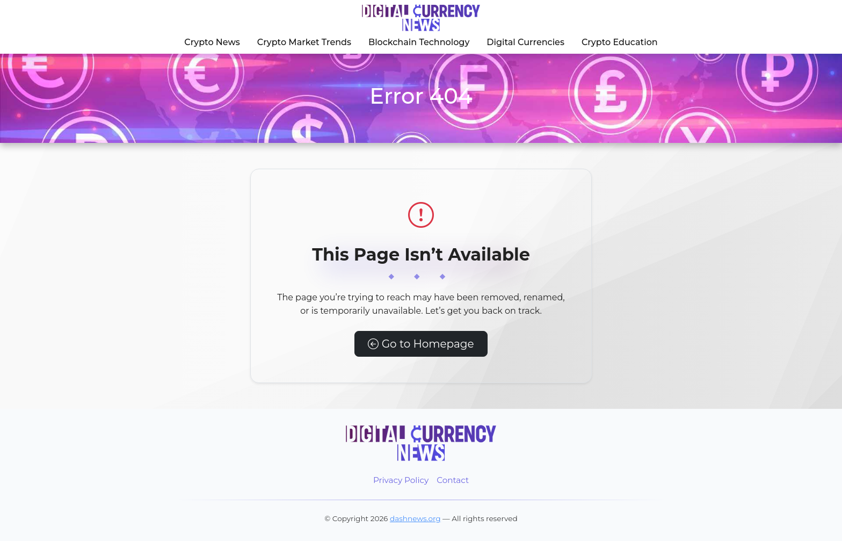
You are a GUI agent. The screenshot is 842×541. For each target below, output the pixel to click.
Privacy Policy (401, 480)
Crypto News (212, 42)
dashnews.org (415, 518)
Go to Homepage (421, 343)
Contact (453, 480)
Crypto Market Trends (304, 42)
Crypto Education (620, 42)
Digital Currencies (525, 42)
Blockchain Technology (418, 42)
